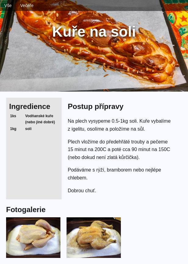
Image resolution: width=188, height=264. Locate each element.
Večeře (27, 5)
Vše (8, 5)
